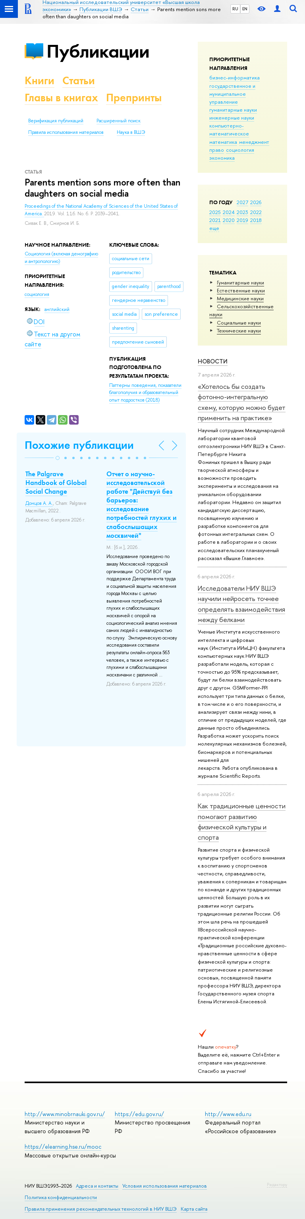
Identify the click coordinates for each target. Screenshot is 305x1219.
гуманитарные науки (233, 109)
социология (240, 149)
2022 (256, 212)
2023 (242, 212)
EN (244, 9)
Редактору (277, 1184)
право (216, 149)
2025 (215, 212)
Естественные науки (241, 290)
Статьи (78, 80)
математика (223, 141)
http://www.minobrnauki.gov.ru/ (65, 1114)
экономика (222, 157)
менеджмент (254, 141)
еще (214, 228)
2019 (242, 220)
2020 (229, 220)
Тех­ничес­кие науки (239, 330)
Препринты (134, 97)
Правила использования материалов (66, 132)
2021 (215, 220)
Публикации (97, 51)
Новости (213, 361)
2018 (256, 220)
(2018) (145, 392)
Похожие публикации (79, 445)
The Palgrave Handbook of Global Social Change (56, 482)
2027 (242, 202)
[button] (58, 458)
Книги (39, 80)
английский (56, 309)
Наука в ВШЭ (131, 132)
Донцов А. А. (39, 503)
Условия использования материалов (164, 1185)
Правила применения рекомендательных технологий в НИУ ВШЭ (101, 1208)
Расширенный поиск (119, 121)
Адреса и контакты (97, 1185)
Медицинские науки (240, 298)
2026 (255, 202)
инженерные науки (231, 117)
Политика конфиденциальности (61, 1197)
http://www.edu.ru (228, 1114)
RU (235, 9)
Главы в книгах (61, 97)
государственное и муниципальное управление (232, 93)
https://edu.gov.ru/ (139, 1114)
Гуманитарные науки (240, 282)
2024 (229, 212)
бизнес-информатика (234, 77)
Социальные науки (239, 322)
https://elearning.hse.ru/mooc (63, 1146)
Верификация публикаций (55, 121)
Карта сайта (194, 1208)
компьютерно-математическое (229, 129)
